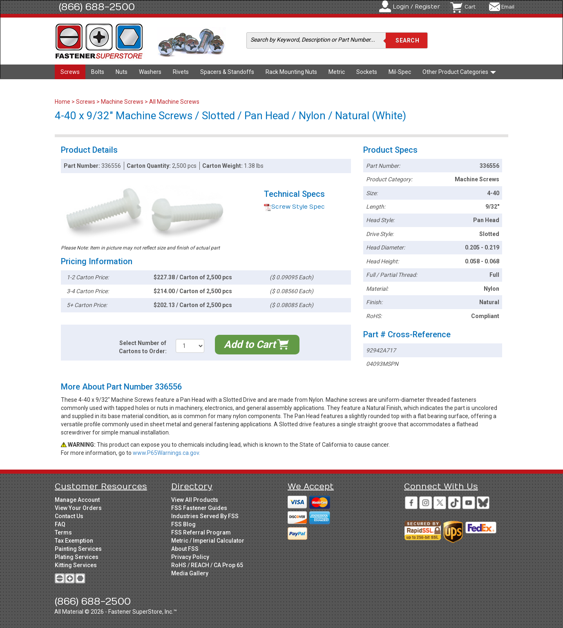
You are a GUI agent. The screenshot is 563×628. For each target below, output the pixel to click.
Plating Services (76, 557)
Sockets (366, 72)
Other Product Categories (459, 72)
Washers (150, 72)
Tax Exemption (74, 540)
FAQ (60, 524)
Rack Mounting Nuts (291, 72)
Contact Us (69, 516)
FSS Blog (183, 524)
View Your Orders (78, 508)
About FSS (185, 549)
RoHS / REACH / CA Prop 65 (207, 565)
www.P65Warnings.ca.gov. (166, 453)
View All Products (194, 500)
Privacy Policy (190, 557)
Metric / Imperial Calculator (207, 540)
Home (63, 101)
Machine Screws (122, 101)
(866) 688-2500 (97, 7)
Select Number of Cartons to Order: (143, 347)
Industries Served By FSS (205, 516)
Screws (70, 72)
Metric (336, 72)
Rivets (181, 72)
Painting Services (78, 549)
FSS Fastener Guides (199, 508)
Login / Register (416, 6)
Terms (63, 532)
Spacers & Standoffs (227, 72)
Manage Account (77, 500)
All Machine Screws (174, 101)
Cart (470, 7)
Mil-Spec (400, 72)
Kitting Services (76, 565)
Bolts (97, 72)
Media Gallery (189, 573)
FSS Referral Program (201, 532)
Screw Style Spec (294, 206)
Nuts (121, 72)
